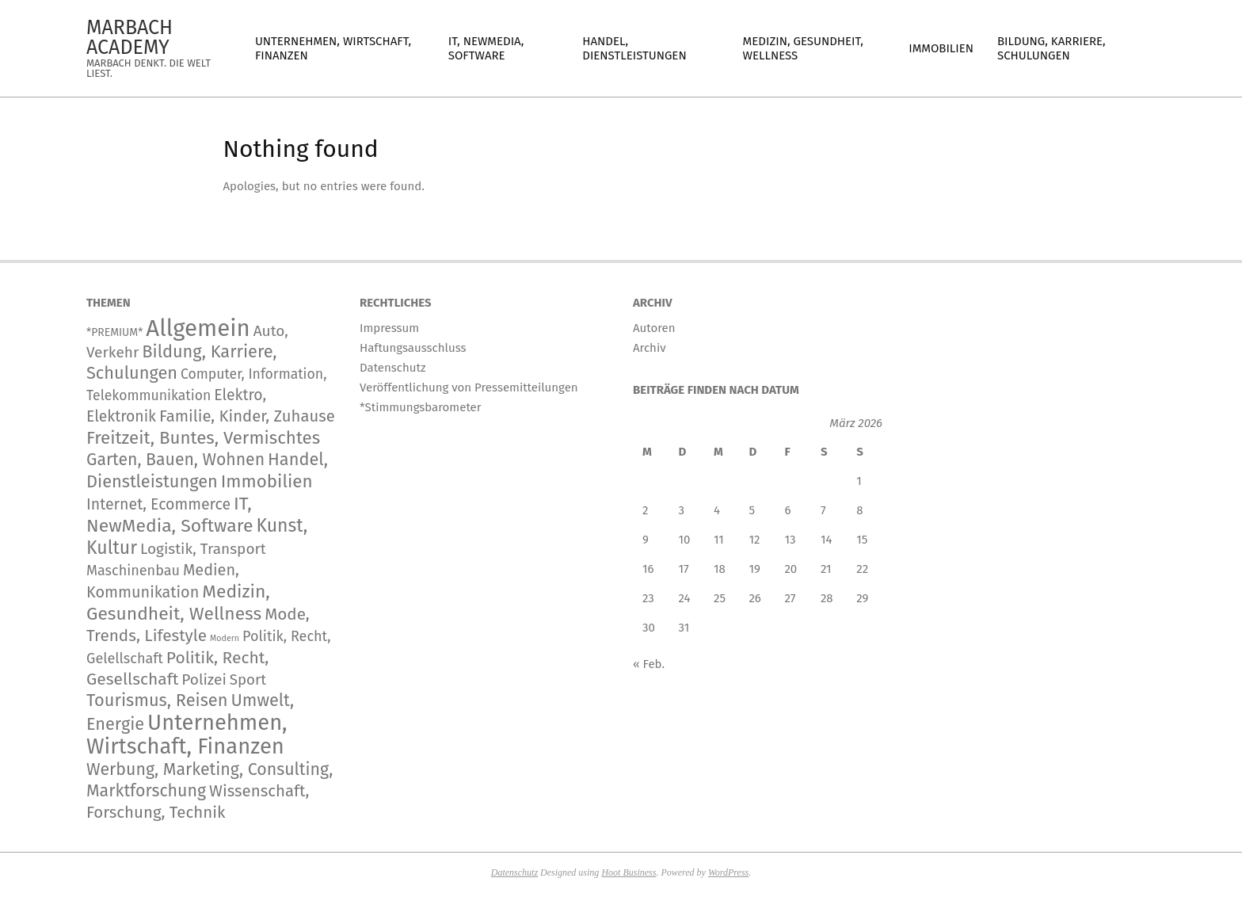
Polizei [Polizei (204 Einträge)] (204, 679)
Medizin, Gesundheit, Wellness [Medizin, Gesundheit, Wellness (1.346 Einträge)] (178, 602)
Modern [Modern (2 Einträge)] (224, 638)
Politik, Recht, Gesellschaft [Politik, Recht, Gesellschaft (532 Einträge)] (177, 668)
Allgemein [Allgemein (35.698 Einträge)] (198, 328)
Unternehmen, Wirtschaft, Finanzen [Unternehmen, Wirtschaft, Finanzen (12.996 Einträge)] (187, 734)
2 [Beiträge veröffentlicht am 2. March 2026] (645, 510)
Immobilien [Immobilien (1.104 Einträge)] (267, 481)
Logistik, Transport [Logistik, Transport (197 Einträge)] (203, 549)
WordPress (728, 872)
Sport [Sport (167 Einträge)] (248, 680)
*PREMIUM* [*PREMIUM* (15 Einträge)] (114, 332)
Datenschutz (514, 872)
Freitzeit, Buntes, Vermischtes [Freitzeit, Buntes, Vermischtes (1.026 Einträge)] (203, 437)
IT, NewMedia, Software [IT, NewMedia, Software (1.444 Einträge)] (169, 514)
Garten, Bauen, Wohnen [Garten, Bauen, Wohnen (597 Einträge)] (175, 459)
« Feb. (649, 664)
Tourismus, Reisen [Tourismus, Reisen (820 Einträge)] (157, 700)
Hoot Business (628, 872)
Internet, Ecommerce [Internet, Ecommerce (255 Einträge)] (158, 504)
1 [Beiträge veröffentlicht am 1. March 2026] (859, 481)
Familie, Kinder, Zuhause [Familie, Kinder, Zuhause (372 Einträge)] (247, 416)
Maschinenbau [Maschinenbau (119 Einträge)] (133, 570)
